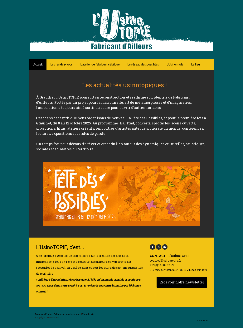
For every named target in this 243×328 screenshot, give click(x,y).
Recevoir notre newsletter (181, 282)
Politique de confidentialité (67, 314)
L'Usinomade (175, 64)
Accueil (38, 64)
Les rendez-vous (61, 64)
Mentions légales (43, 314)
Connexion (202, 320)
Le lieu (195, 64)
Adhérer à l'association (52, 279)
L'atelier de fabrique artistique (100, 64)
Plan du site (88, 314)
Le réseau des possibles (143, 64)
